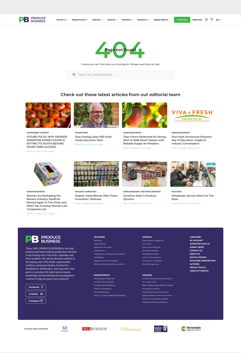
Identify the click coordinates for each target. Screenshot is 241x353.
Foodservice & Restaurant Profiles (109, 254)
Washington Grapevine (153, 240)
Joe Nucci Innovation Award (155, 299)
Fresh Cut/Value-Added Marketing (109, 295)
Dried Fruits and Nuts (104, 282)
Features (98, 240)
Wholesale (99, 257)
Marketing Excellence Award (155, 292)
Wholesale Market (150, 254)
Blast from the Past (103, 247)
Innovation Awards (151, 288)
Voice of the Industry (151, 257)
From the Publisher (151, 247)
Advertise (197, 19)
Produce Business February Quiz (157, 278)
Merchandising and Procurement (109, 264)
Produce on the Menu (152, 261)
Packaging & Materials (104, 278)
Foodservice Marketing (104, 285)
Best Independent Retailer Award (157, 285)
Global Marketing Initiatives (155, 302)
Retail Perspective (150, 264)
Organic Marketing (102, 288)
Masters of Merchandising (106, 261)
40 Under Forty (149, 282)
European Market (150, 250)
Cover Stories (100, 244)
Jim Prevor (147, 244)
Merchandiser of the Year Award (157, 295)
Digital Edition (161, 19)
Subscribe (182, 19)
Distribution (99, 250)
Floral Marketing (101, 292)
